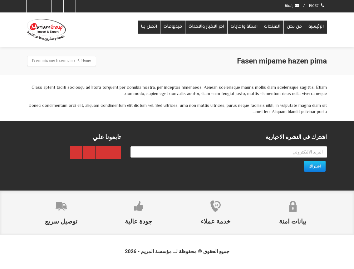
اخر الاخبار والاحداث (206, 26)
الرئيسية (316, 26)
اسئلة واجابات (244, 26)
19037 (317, 6)
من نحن (294, 26)
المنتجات (272, 26)
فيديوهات (173, 26)
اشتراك (315, 166)
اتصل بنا (149, 26)
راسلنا (292, 6)
